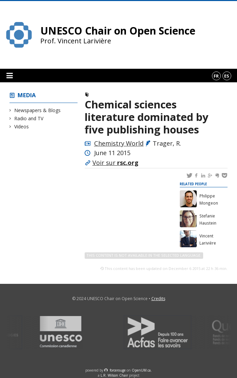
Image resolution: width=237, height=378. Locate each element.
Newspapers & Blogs (38, 110)
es (226, 76)
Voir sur (115, 163)
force (118, 370)
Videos (22, 126)
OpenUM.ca (141, 370)
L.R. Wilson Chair (114, 375)
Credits (158, 298)
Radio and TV (29, 118)
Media (27, 95)
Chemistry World (119, 143)
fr (216, 76)
